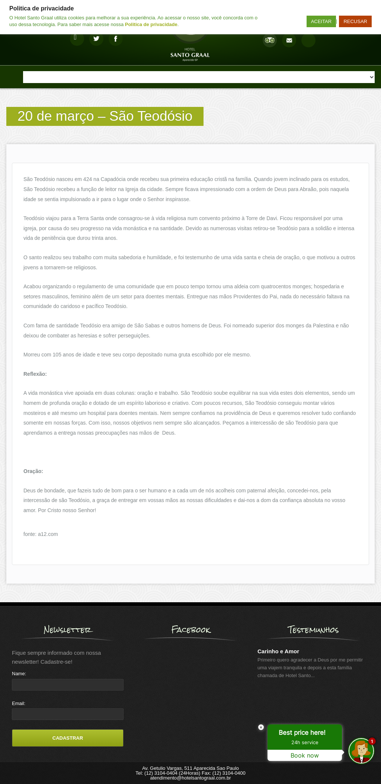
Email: (18, 703)
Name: (19, 673)
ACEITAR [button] (321, 21)
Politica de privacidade (151, 24)
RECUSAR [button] (355, 21)
